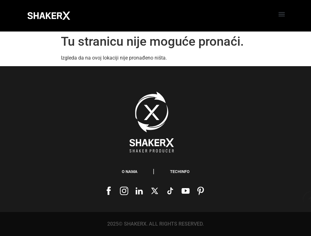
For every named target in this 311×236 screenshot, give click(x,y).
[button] (281, 14)
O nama (130, 171)
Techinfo (180, 171)
